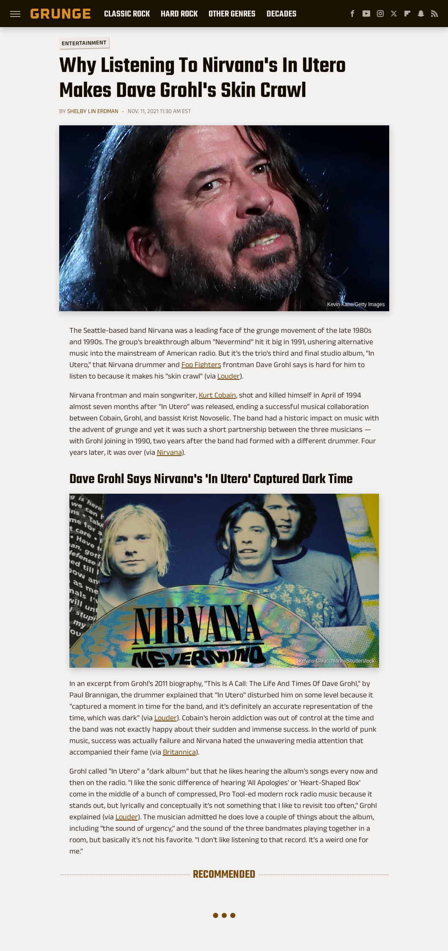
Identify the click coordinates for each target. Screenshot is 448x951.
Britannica (179, 752)
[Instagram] (380, 13)
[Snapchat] (421, 13)
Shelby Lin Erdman (92, 111)
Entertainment (83, 43)
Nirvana (169, 452)
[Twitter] (393, 13)
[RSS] (434, 13)
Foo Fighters (201, 364)
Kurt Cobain (217, 395)
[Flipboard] (407, 13)
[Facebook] (352, 13)
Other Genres (232, 13)
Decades (282, 13)
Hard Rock (179, 13)
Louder (228, 376)
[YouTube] (366, 13)
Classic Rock (127, 13)
